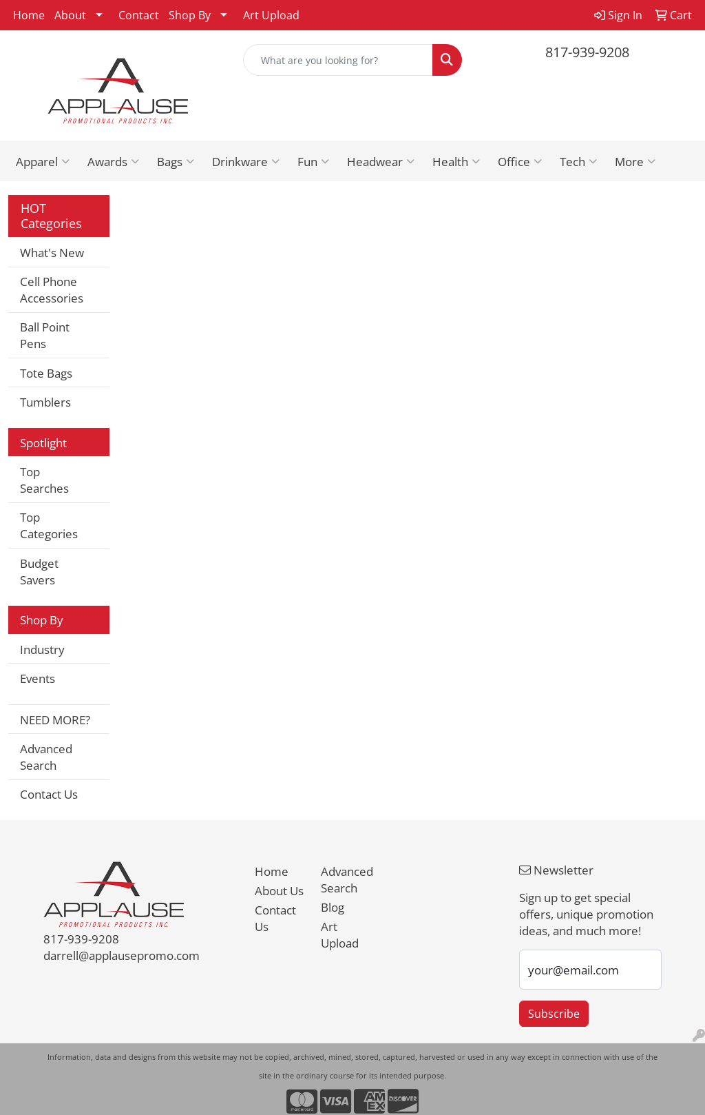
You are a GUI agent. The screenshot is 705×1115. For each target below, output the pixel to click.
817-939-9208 (587, 52)
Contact (138, 15)
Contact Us (49, 794)
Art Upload (271, 15)
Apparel (43, 161)
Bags (175, 161)
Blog (332, 907)
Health (456, 161)
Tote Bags (46, 373)
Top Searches (44, 479)
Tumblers (45, 401)
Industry (42, 649)
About (70, 15)
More (635, 161)
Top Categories (49, 525)
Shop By (190, 15)
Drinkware (246, 161)
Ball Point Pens (45, 334)
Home (29, 15)
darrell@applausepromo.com (121, 955)
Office (520, 161)
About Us (279, 890)
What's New (52, 252)
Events (37, 678)
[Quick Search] (337, 60)
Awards (113, 161)
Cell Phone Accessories (51, 289)
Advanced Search (46, 756)
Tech (578, 161)
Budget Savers (39, 571)
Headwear (380, 161)
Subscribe (554, 1013)
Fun (313, 161)
